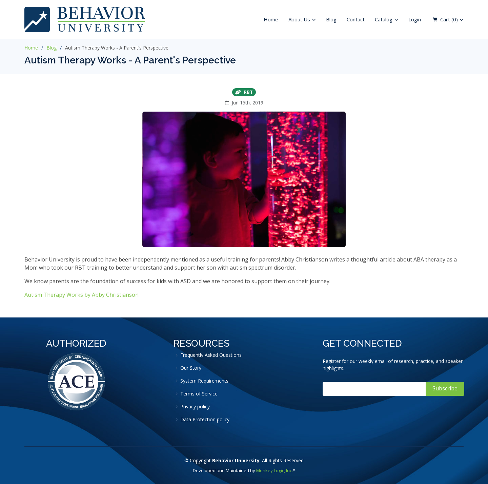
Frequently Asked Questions (211, 355)
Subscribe (445, 388)
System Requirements (204, 381)
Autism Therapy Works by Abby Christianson (81, 297)
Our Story (190, 368)
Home (271, 19)
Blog (331, 19)
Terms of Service (199, 393)
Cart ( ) (449, 19)
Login (414, 19)
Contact (356, 19)
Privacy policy (195, 406)
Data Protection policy (204, 419)
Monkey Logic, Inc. (274, 470)
